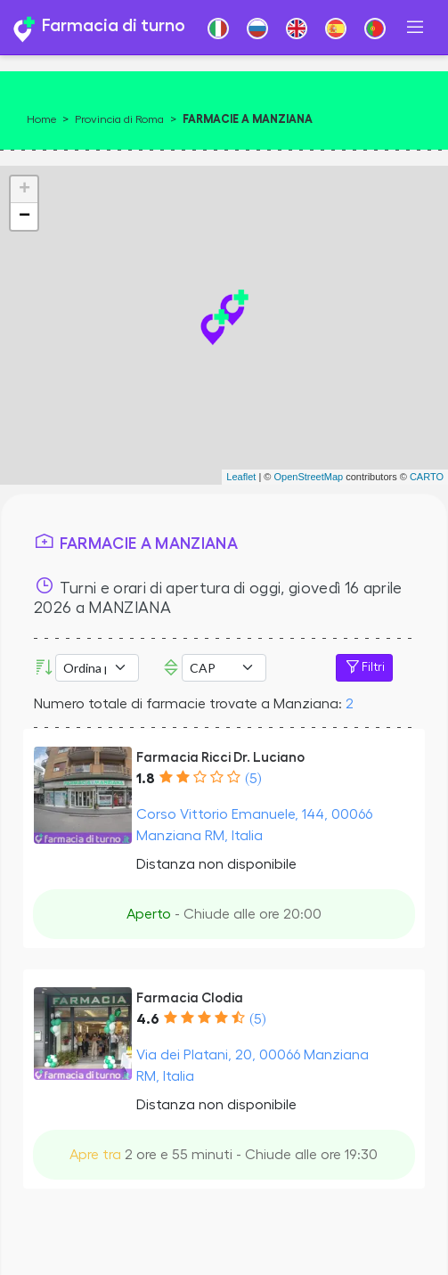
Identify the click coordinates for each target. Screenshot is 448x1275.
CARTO (427, 476)
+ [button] (24, 189)
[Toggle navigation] (415, 27)
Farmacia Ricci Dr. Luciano (220, 757)
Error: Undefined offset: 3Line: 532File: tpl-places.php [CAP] (223, 668)
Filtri (364, 667)
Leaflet (241, 476)
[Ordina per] (97, 668)
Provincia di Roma (119, 119)
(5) (253, 779)
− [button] (24, 216)
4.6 (147, 1019)
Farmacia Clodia (189, 998)
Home (41, 119)
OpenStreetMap (308, 476)
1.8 (145, 779)
